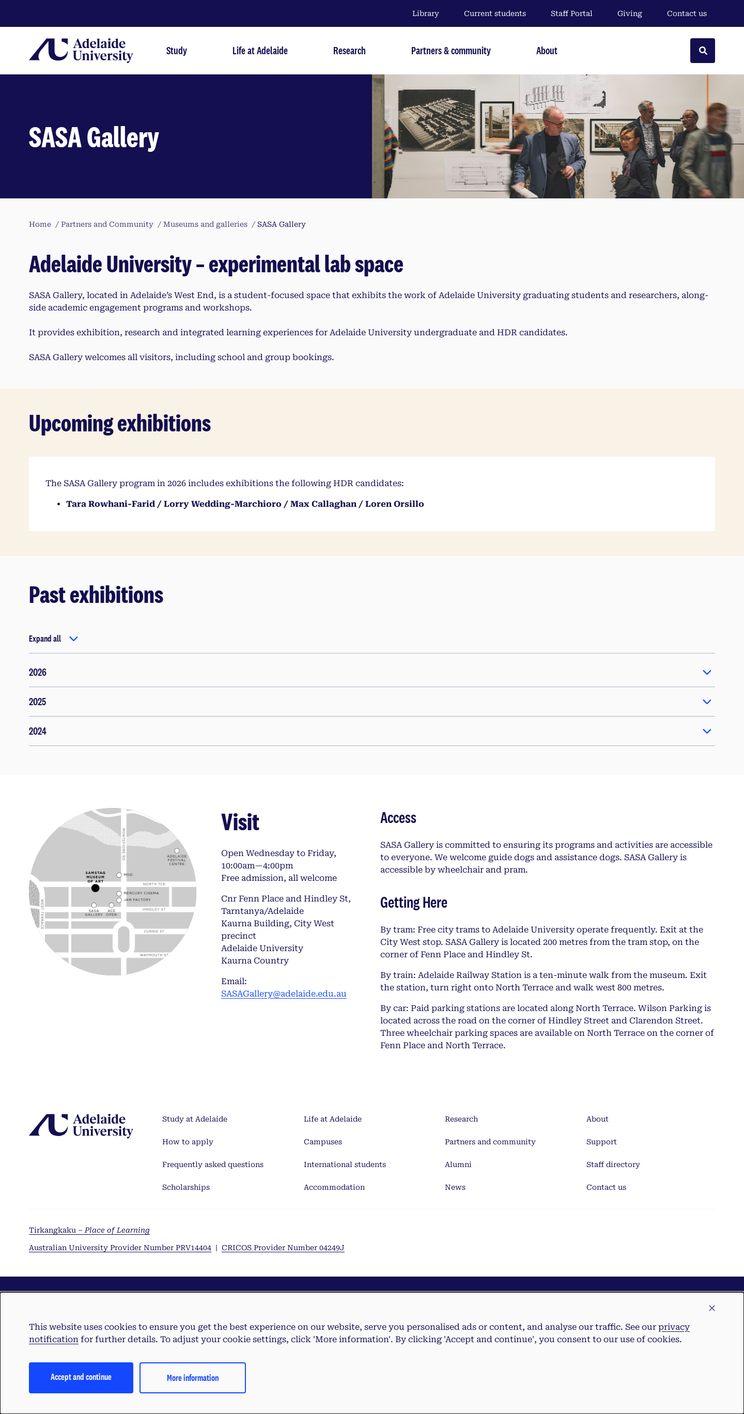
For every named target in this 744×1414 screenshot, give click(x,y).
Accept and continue (81, 1376)
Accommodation (334, 1187)
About (597, 1119)
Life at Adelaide (333, 1119)
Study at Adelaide (194, 1119)
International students (345, 1164)
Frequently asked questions (213, 1164)
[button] (712, 1308)
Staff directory (613, 1164)
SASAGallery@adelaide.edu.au (284, 994)
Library (425, 13)
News (455, 1187)
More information (193, 1378)
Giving (629, 13)
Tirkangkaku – (89, 1230)
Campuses (323, 1142)
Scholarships (186, 1187)
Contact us (687, 13)
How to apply (187, 1142)
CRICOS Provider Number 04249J (283, 1248)
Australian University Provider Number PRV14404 (120, 1248)
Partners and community (490, 1142)
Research (461, 1119)
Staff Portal (572, 13)
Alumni (458, 1164)
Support (601, 1142)
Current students (495, 13)
